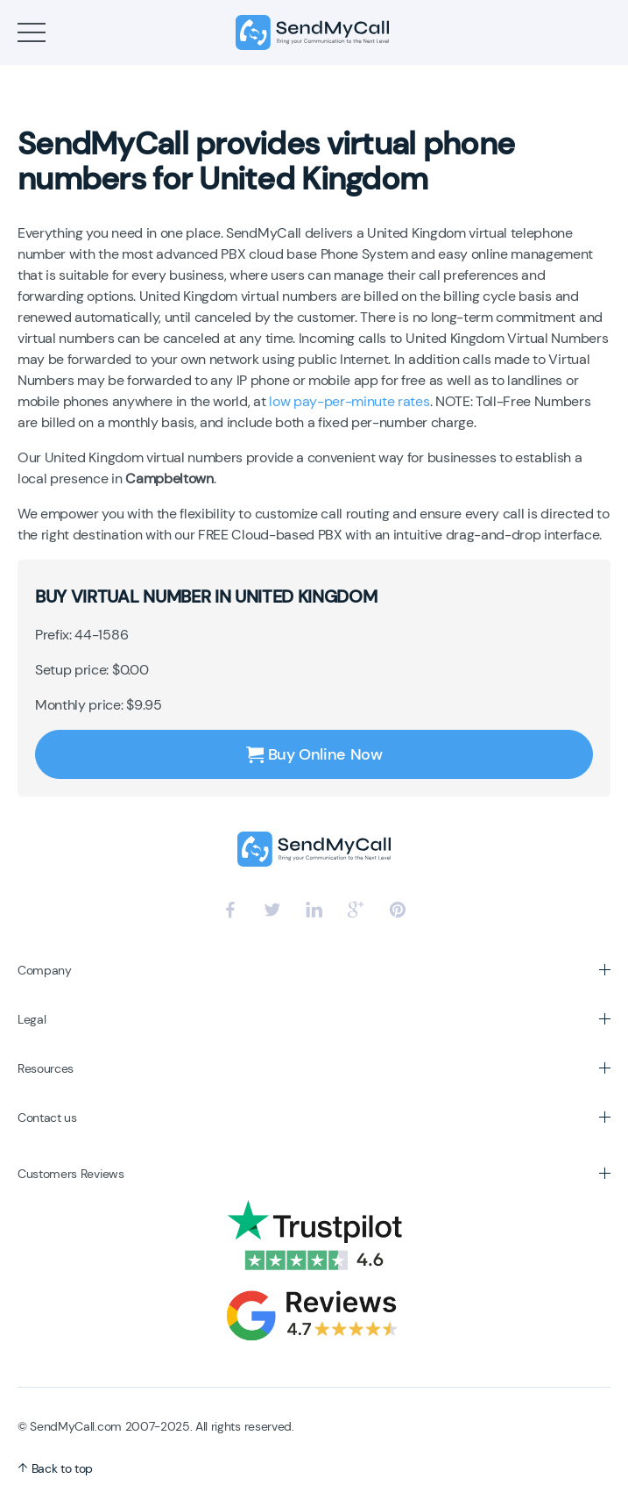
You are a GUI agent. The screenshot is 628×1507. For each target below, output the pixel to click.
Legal (32, 1019)
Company (45, 970)
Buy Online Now (314, 754)
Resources (46, 1068)
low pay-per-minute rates (349, 401)
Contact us (47, 1117)
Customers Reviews (71, 1174)
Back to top (55, 1468)
